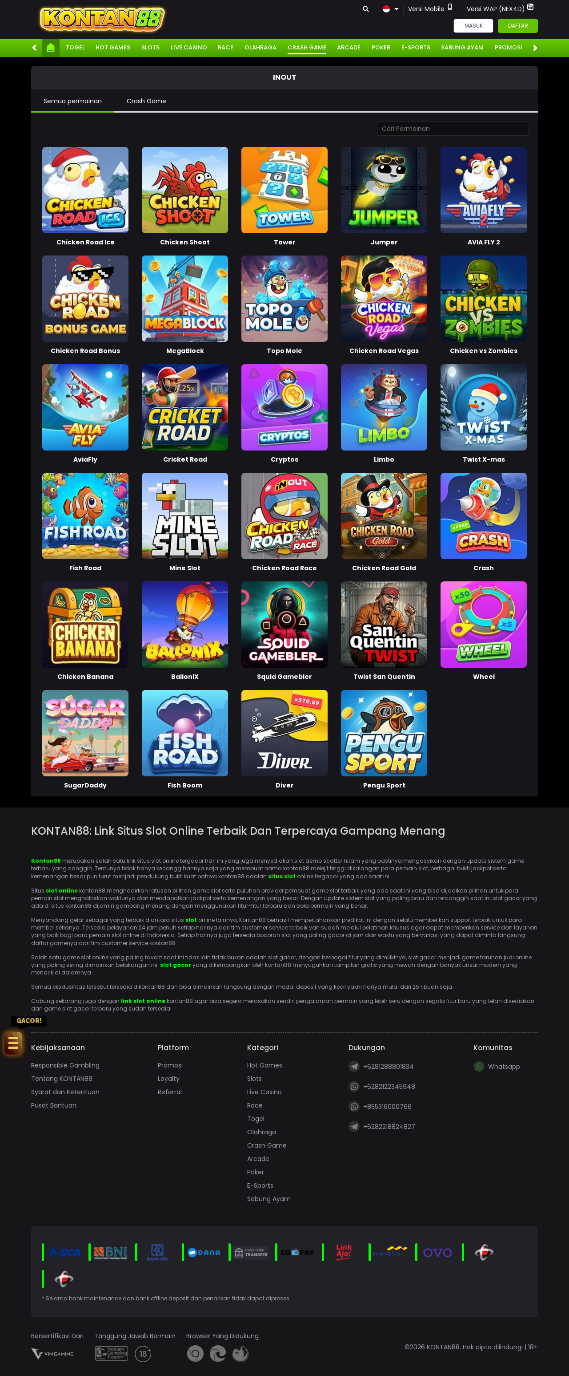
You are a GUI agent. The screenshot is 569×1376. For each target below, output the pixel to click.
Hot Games (113, 48)
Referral (170, 1092)
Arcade (349, 48)
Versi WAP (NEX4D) (500, 8)
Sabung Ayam (462, 48)
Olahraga (260, 48)
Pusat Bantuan (53, 1105)
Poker (381, 48)
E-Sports (415, 48)
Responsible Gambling (65, 1065)
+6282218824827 (382, 1126)
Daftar (518, 25)
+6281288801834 (381, 1066)
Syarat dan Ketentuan (65, 1092)
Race (225, 48)
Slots (150, 48)
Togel (75, 48)
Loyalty (169, 1078)
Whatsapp (496, 1066)
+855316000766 (380, 1106)
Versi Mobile (430, 8)
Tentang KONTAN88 (61, 1078)
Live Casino (189, 48)
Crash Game (307, 48)
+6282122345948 (382, 1086)
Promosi (508, 48)
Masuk (474, 25)
